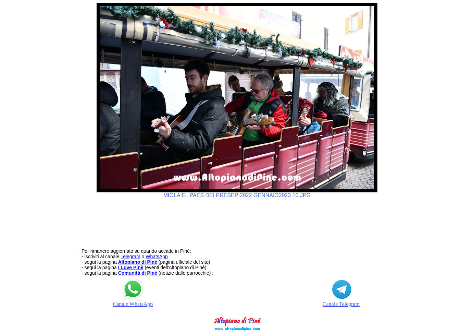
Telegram (130, 256)
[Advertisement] (237, 220)
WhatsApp (157, 256)
